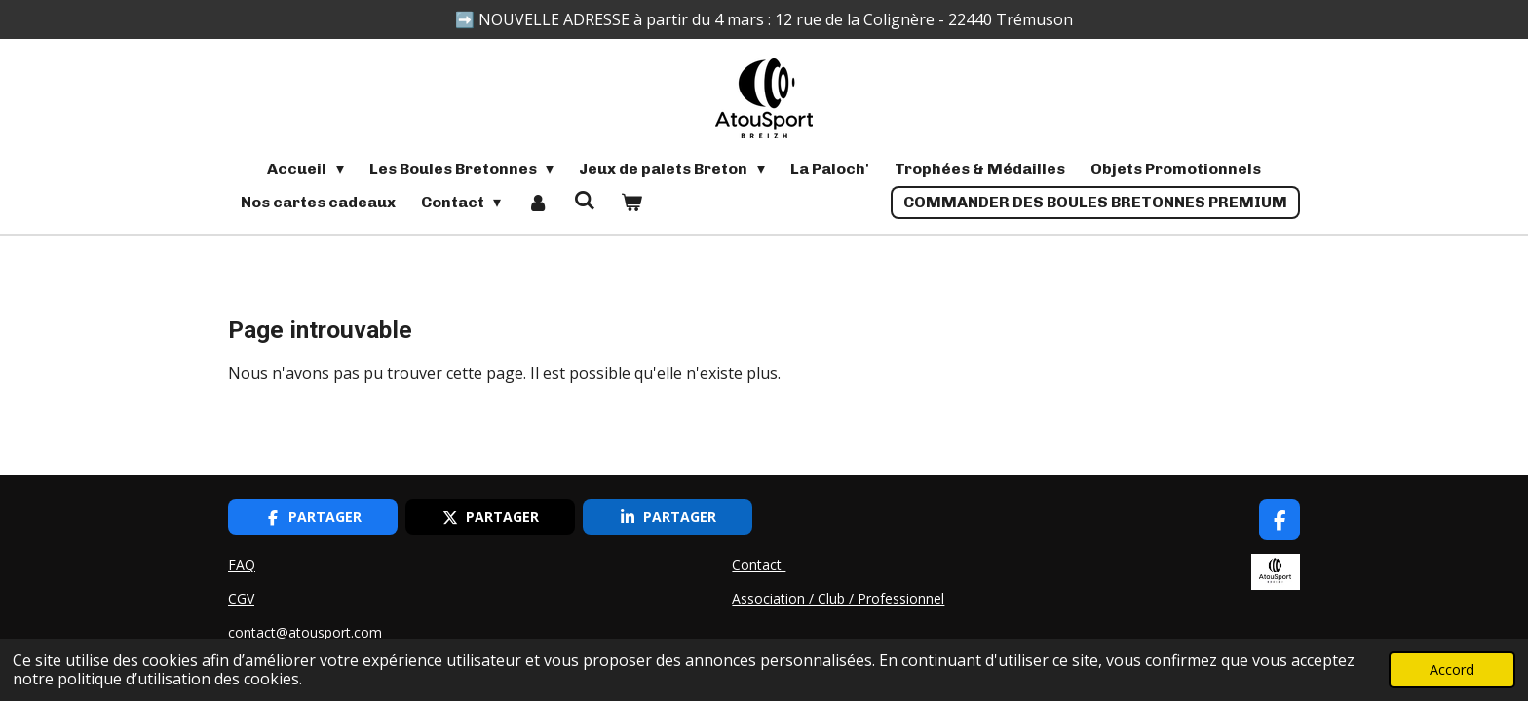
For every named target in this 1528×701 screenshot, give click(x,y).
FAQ (241, 564)
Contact (758, 564)
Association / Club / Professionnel (838, 598)
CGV (241, 598)
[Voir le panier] (631, 202)
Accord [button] (1452, 669)
